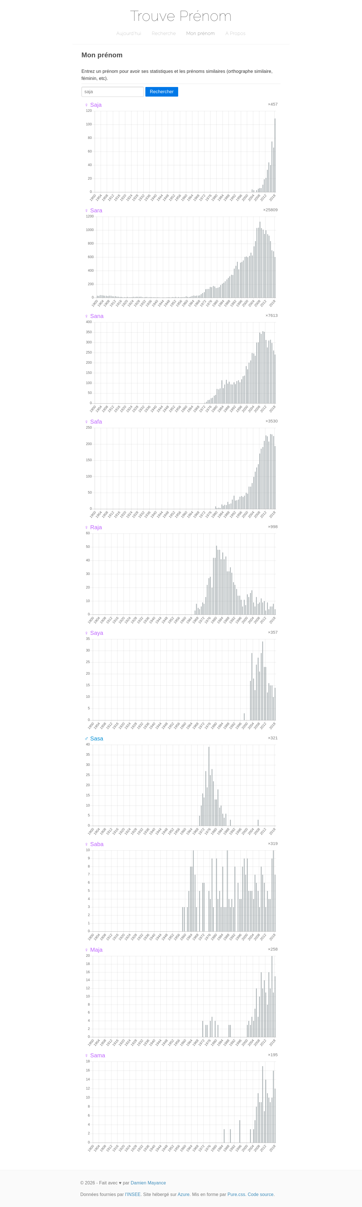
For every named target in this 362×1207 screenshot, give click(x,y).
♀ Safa (93, 422)
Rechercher (162, 91)
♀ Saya (93, 633)
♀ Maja (93, 950)
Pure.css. (236, 1194)
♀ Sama (94, 1055)
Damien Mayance (148, 1182)
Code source (260, 1194)
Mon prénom (200, 33)
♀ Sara (93, 210)
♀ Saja (93, 105)
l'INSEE (133, 1194)
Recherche (164, 33)
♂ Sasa (93, 738)
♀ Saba (94, 844)
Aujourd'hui (128, 33)
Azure (183, 1194)
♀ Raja (93, 527)
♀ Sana (94, 316)
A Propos (235, 33)
